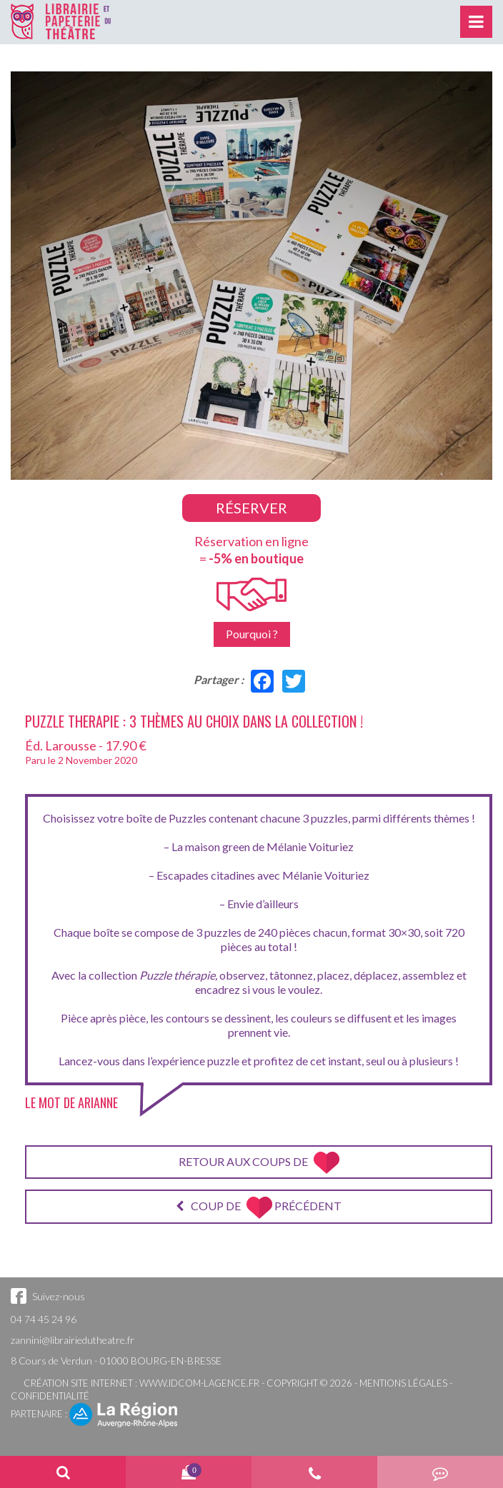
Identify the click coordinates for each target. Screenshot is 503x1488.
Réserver (251, 507)
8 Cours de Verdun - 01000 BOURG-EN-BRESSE (116, 1360)
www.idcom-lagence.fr (199, 1383)
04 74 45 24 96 (43, 1319)
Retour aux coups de (259, 1163)
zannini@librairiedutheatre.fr (72, 1340)
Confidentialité (50, 1396)
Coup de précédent (259, 1208)
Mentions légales (403, 1383)
